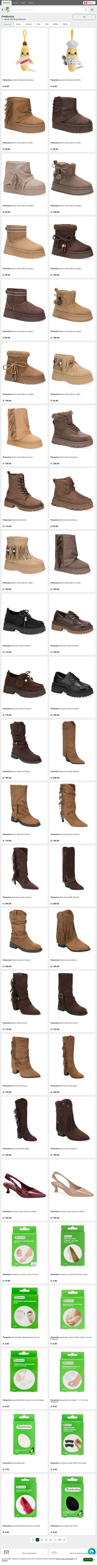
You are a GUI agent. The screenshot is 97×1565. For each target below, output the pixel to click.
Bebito (65, 24)
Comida (15, 3)
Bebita (55, 24)
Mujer (18, 24)
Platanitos (6, 3)
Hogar (23, 3)
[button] (89, 2)
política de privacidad (64, 1559)
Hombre (29, 24)
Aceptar (88, 1560)
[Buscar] (85, 9)
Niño (38, 24)
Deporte (30, 3)
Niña (47, 24)
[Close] (94, 1559)
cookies (4, 1560)
